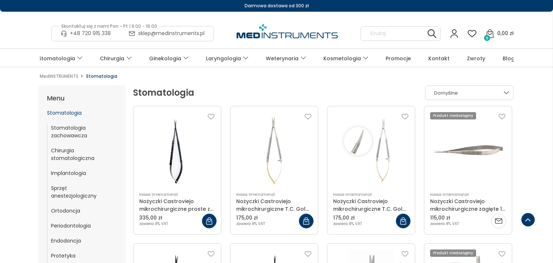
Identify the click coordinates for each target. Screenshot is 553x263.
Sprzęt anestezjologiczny (74, 191)
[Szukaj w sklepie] (394, 33)
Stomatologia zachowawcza (69, 131)
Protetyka (63, 255)
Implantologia (68, 173)
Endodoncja (66, 240)
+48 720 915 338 (90, 33)
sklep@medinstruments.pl (171, 33)
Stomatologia (64, 113)
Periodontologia (71, 225)
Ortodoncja (65, 210)
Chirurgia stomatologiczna (72, 154)
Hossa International (158, 194)
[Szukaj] (432, 33)
